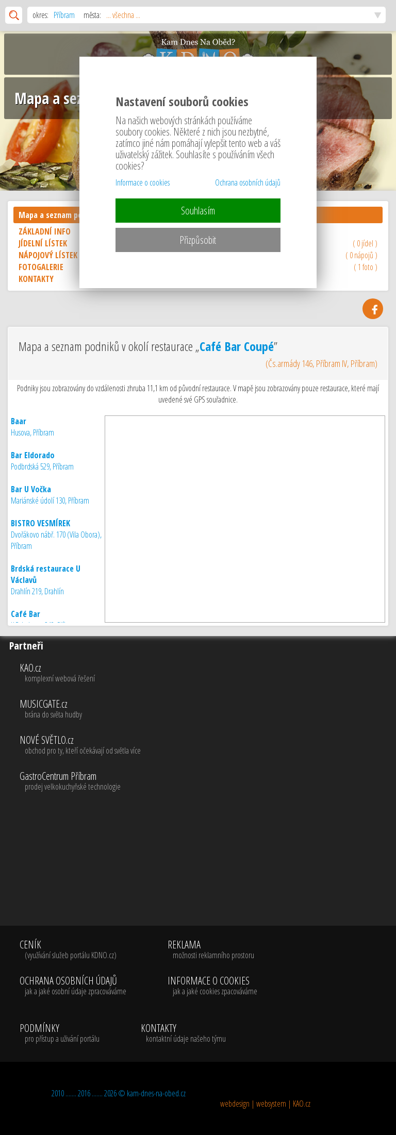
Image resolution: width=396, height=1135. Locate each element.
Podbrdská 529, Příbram (42, 460)
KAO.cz (206, 673)
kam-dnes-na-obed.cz (156, 1093)
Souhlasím (198, 211)
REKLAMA (212, 950)
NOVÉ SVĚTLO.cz (206, 745)
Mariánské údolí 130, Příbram (50, 494)
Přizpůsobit (197, 240)
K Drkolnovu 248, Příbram (44, 619)
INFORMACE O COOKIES (212, 986)
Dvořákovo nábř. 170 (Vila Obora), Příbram (56, 535)
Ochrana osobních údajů (247, 182)
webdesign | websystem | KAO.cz (265, 1103)
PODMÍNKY (60, 1033)
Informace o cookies (143, 182)
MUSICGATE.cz (206, 709)
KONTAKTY (183, 1033)
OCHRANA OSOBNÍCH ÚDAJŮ (73, 986)
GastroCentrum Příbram (206, 781)
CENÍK (73, 950)
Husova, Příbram (32, 426)
